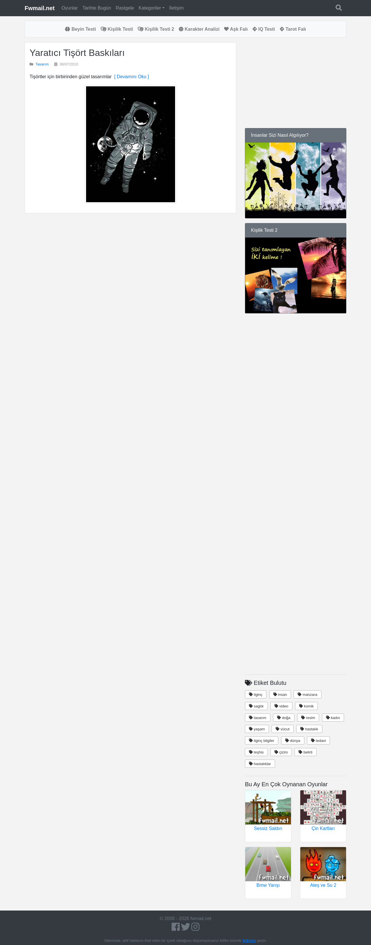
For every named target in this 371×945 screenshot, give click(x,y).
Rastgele (125, 8)
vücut (283, 729)
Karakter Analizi (199, 29)
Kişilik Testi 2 (156, 29)
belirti (305, 752)
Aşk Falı (236, 29)
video (281, 706)
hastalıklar (260, 764)
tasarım (257, 718)
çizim (281, 752)
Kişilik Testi (117, 29)
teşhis (256, 752)
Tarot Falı (293, 29)
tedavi (318, 740)
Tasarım (42, 64)
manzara (307, 694)
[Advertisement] (130, 287)
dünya (292, 740)
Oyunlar (69, 8)
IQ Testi (263, 29)
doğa (283, 718)
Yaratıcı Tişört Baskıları (77, 53)
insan (280, 694)
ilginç (255, 694)
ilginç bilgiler (261, 740)
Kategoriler (150, 8)
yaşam (257, 729)
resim (308, 718)
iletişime (249, 940)
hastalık (309, 729)
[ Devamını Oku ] (130, 76)
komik (306, 706)
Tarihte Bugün (96, 8)
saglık (256, 706)
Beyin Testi (80, 29)
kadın (333, 718)
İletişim (176, 8)
